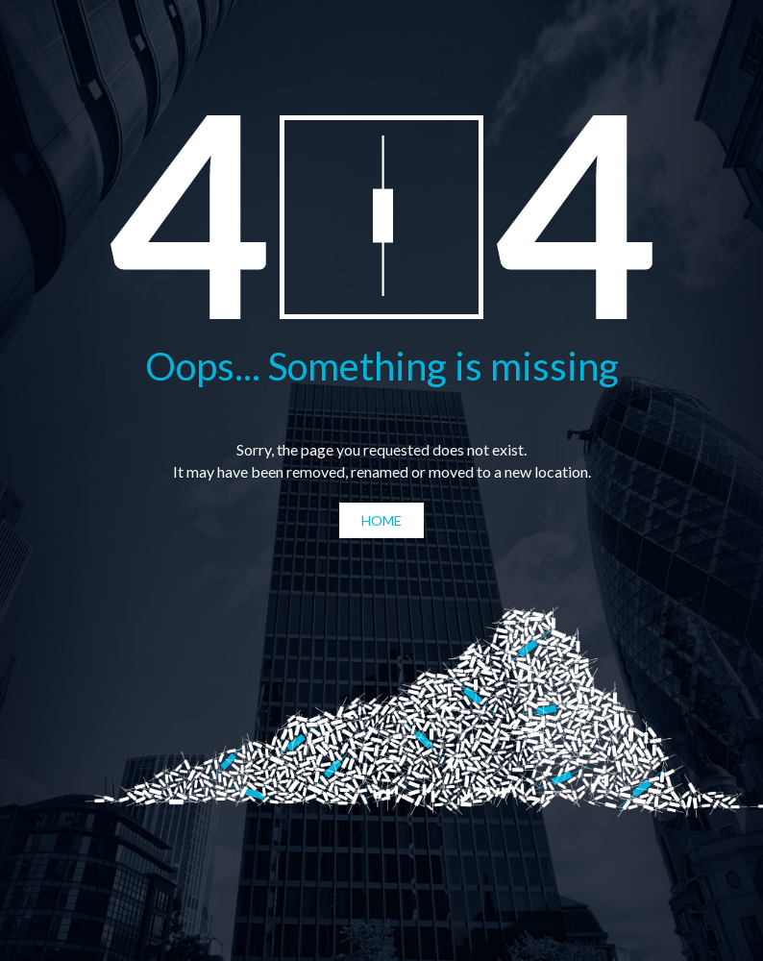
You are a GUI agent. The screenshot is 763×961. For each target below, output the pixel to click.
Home (381, 520)
